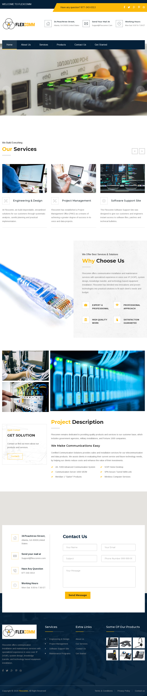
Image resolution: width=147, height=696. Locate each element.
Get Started (101, 44)
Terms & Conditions (104, 691)
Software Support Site (126, 200)
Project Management (76, 200)
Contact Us (81, 649)
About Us (80, 639)
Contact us (80, 44)
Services (43, 44)
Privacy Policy (124, 691)
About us (26, 44)
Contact (15, 456)
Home (9, 44)
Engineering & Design (27, 200)
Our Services (82, 644)
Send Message (78, 595)
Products (61, 44)
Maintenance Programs (59, 653)
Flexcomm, (24, 691)
